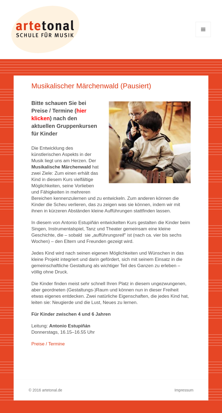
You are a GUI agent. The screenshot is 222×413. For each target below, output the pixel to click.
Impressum (184, 390)
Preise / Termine (48, 343)
